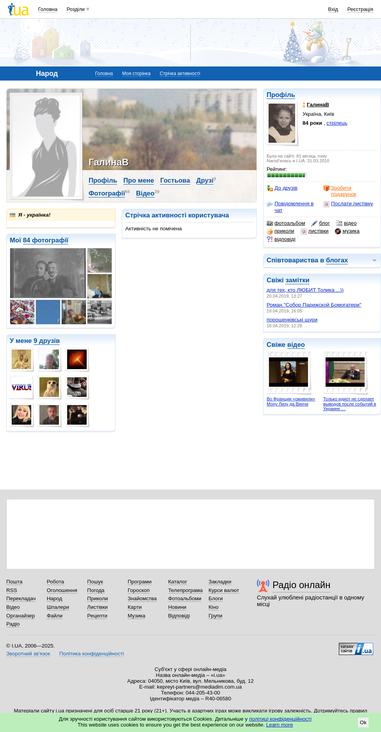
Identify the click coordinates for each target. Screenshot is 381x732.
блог (320, 223)
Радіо (13, 624)
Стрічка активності (180, 73)
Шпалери (58, 607)
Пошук (95, 582)
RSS (11, 590)
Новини (177, 607)
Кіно (213, 607)
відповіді (281, 239)
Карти (135, 607)
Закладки (219, 582)
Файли (55, 616)
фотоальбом (286, 223)
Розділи (76, 9)
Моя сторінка (136, 73)
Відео (145, 193)
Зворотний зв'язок (28, 654)
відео (346, 223)
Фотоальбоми (184, 598)
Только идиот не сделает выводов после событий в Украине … (349, 403)
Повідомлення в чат (290, 207)
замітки (297, 280)
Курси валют (223, 590)
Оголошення (62, 590)
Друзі (205, 180)
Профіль (281, 95)
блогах (337, 260)
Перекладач (21, 598)
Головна (47, 9)
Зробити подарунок (339, 191)
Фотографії (107, 193)
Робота (55, 582)
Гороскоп (139, 590)
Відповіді (179, 616)
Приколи (97, 598)
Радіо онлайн (301, 585)
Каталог (177, 582)
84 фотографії (46, 240)
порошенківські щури (292, 320)
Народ (54, 598)
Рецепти (97, 616)
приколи (280, 231)
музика (347, 231)
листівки (315, 231)
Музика (136, 616)
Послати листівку (348, 204)
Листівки (97, 607)
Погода (95, 590)
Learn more (279, 725)
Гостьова (175, 180)
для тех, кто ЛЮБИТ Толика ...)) (305, 290)
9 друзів (47, 340)
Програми (139, 582)
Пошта (14, 582)
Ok (363, 722)
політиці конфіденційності (280, 719)
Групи (215, 616)
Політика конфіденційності (91, 654)
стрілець (336, 123)
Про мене (138, 180)
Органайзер (20, 616)
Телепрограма (185, 590)
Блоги (215, 598)
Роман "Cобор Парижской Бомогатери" (314, 305)
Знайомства (142, 598)
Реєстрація (360, 9)
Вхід (333, 9)
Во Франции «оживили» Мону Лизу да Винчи (291, 401)
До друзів (282, 188)
